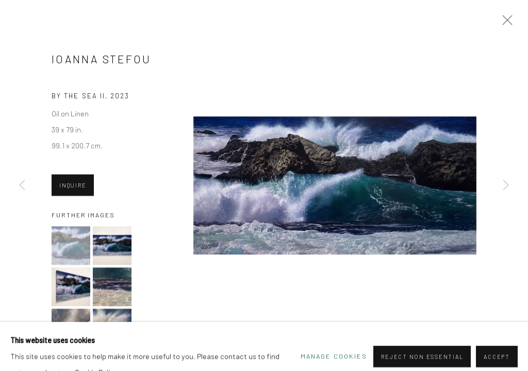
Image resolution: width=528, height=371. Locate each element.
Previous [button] (22, 185)
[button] (71, 246)
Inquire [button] (72, 185)
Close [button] (505, 23)
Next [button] (506, 185)
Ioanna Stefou (102, 59)
